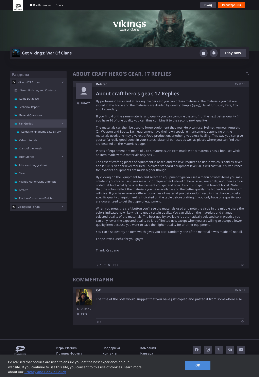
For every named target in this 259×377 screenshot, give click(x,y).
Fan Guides (26, 123)
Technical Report (29, 107)
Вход (208, 5)
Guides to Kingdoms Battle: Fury (41, 131)
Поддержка (111, 348)
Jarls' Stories (26, 157)
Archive (23, 190)
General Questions (30, 115)
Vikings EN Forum (29, 82)
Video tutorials (28, 140)
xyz (98, 290)
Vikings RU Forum (29, 207)
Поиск (60, 5)
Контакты (110, 353)
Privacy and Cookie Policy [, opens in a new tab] (45, 372)
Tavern (23, 173)
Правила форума (69, 353)
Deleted (101, 84)
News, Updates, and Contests (38, 90)
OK (197, 365)
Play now (233, 53)
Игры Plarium (66, 348)
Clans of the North (30, 148)
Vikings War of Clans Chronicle (37, 181)
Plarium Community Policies (36, 198)
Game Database (29, 98)
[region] (129, 366)
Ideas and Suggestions (33, 165)
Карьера (146, 353)
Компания (148, 348)
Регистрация (231, 5)
